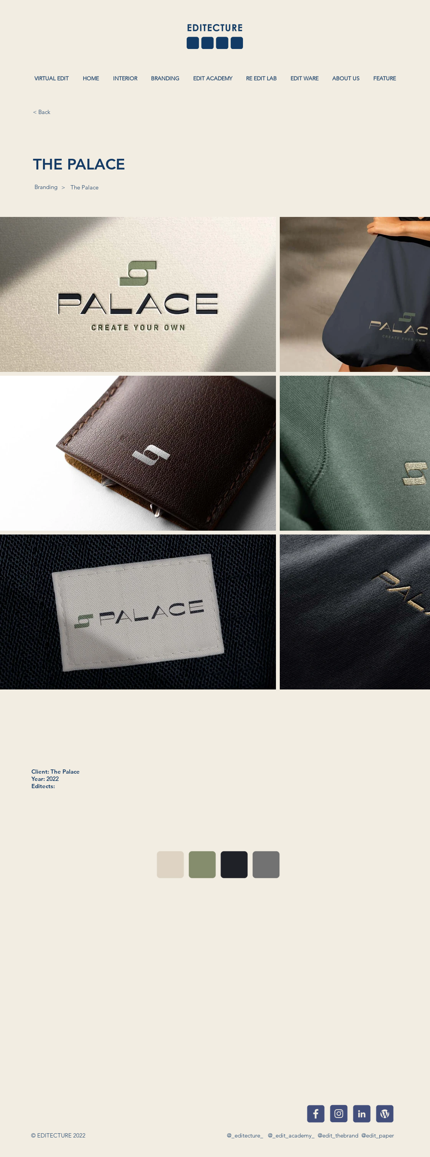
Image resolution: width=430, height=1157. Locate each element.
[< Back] (41, 111)
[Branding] (46, 186)
